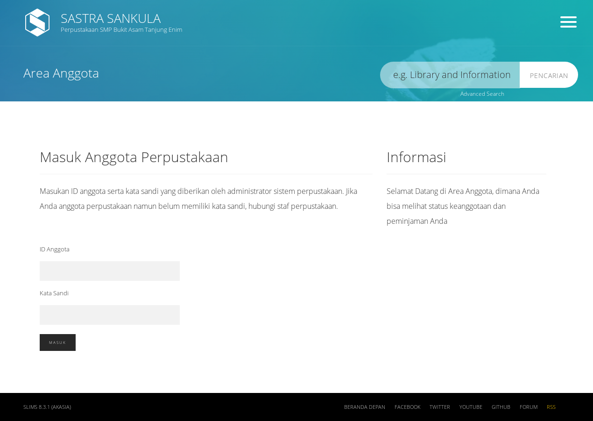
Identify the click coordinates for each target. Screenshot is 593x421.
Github (501, 407)
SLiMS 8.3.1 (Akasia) (47, 407)
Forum (528, 407)
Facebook (407, 407)
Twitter (440, 407)
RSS (551, 407)
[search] (450, 75)
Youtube (470, 407)
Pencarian (549, 75)
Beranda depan (364, 407)
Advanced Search (482, 94)
